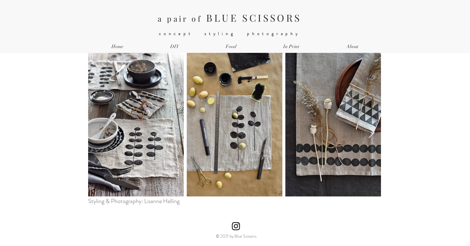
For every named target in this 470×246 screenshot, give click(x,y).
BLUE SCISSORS (229, 17)
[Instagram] (236, 226)
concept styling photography (229, 34)
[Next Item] (371, 133)
